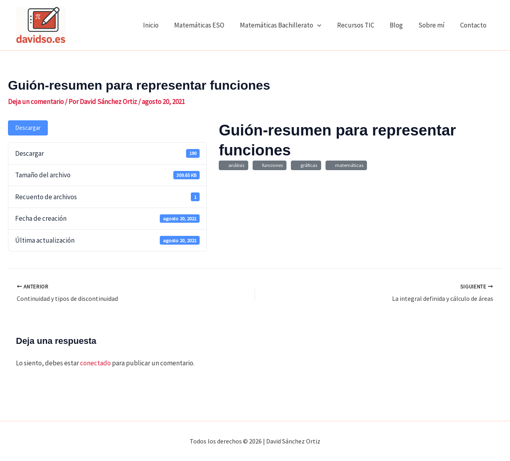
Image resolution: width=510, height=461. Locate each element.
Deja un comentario (36, 101)
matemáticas (348, 165)
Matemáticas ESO (210, 25)
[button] (326, 25)
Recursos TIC (362, 25)
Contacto (474, 25)
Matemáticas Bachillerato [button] (289, 25)
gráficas (307, 165)
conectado (95, 363)
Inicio (164, 25)
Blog (401, 25)
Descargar (28, 127)
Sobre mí (434, 25)
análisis (235, 165)
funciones (271, 165)
